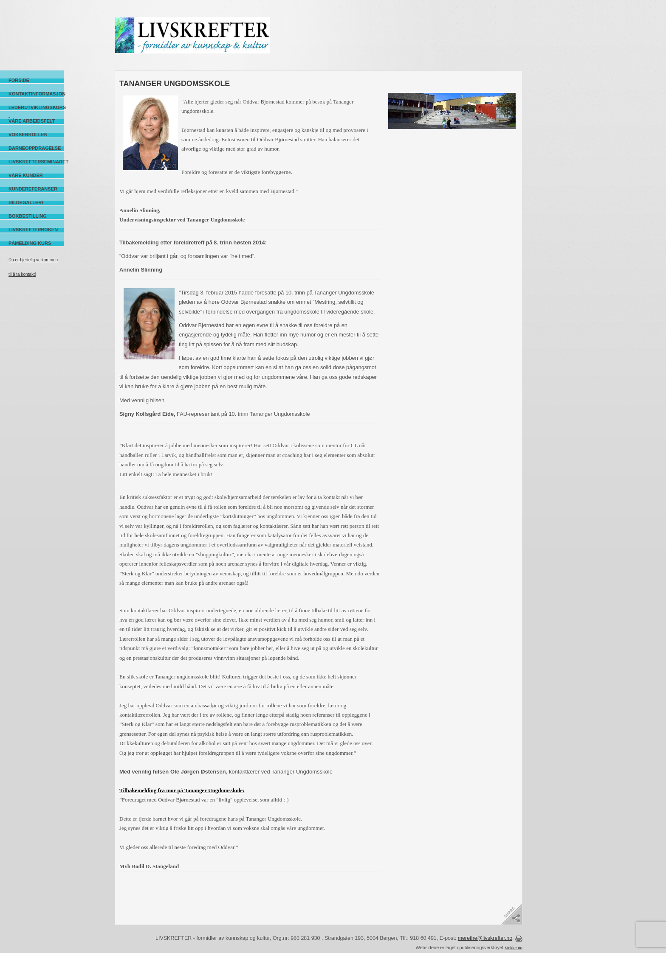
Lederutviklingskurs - (36, 107)
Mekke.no (513, 947)
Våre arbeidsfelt (31, 120)
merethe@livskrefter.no (485, 938)
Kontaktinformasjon (36, 93)
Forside (18, 80)
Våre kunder (25, 175)
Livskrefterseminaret (36, 161)
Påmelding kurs (29, 243)
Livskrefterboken (33, 229)
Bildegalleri (25, 202)
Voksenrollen (28, 134)
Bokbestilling (27, 216)
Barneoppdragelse (34, 148)
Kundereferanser (32, 188)
